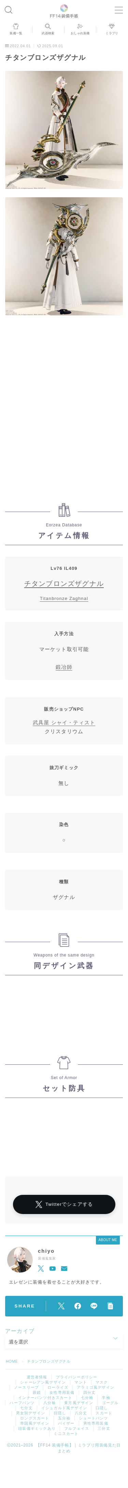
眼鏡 (37, 1392)
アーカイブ (19, 1331)
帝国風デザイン (34, 1423)
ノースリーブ (26, 1387)
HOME (12, 1361)
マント (80, 1382)
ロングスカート (34, 1418)
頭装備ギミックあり (37, 1428)
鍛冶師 (64, 667)
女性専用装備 (61, 1392)
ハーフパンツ (22, 1403)
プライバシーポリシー (77, 1377)
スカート (104, 1413)
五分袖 (64, 1418)
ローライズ (57, 1387)
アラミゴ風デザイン (95, 1387)
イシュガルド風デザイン (64, 1408)
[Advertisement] (64, 412)
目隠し (60, 1413)
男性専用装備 (95, 1423)
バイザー (66, 1423)
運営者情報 (37, 1377)
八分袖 (49, 1403)
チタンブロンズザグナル (64, 583)
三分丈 (104, 1428)
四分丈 (89, 1392)
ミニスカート (66, 1433)
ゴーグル (110, 1403)
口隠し (102, 1408)
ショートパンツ (93, 1418)
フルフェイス (76, 1428)
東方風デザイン (78, 1403)
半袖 (106, 1398)
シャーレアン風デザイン (43, 1382)
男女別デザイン (30, 1413)
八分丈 (81, 1413)
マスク (102, 1382)
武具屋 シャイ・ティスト (64, 722)
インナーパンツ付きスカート (45, 1398)
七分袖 (87, 1398)
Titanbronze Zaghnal (64, 598)
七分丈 (26, 1408)
